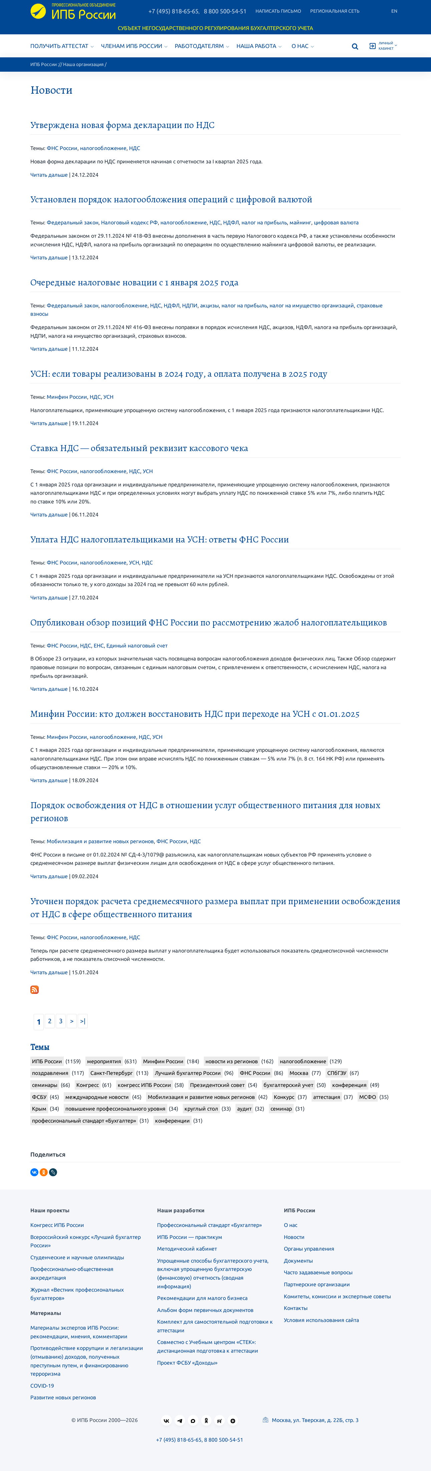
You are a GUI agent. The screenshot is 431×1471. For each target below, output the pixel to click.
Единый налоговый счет (136, 645)
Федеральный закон (72, 222)
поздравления (50, 1073)
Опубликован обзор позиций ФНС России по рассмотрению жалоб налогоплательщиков (208, 622)
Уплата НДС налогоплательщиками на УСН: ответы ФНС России (159, 539)
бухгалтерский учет (288, 1085)
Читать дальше (49, 175)
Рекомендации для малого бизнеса (202, 1298)
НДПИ (189, 305)
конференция (349, 1085)
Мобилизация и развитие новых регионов (100, 841)
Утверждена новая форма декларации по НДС (122, 125)
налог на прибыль (264, 222)
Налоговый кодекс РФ (129, 222)
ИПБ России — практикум (189, 1237)
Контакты (296, 1308)
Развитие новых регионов (63, 1397)
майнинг (300, 222)
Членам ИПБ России (134, 46)
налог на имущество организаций (312, 305)
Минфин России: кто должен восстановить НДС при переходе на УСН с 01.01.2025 (195, 713)
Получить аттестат (62, 46)
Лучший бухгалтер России (188, 1073)
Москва (299, 1073)
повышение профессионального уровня (115, 1109)
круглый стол (201, 1109)
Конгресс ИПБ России (57, 1225)
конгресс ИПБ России (144, 1085)
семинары (44, 1085)
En (394, 11)
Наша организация (83, 64)
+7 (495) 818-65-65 (173, 11)
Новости (294, 1237)
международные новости (97, 1097)
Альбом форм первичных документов (205, 1310)
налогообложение (103, 148)
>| (82, 1021)
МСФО (367, 1097)
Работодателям (202, 46)
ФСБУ (39, 1097)
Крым (39, 1109)
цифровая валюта (336, 222)
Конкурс (284, 1097)
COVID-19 (42, 1386)
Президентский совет (217, 1085)
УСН (108, 397)
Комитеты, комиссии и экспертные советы (337, 1296)
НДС (134, 148)
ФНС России (62, 148)
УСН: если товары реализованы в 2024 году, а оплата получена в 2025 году (178, 373)
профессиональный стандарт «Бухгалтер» (84, 1121)
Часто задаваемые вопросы (318, 1272)
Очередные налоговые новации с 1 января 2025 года (134, 282)
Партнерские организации (317, 1284)
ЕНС (99, 645)
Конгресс (87, 1085)
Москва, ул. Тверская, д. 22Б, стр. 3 (311, 1420)
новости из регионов (231, 1061)
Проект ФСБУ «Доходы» (187, 1363)
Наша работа (259, 46)
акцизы (209, 305)
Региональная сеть (335, 11)
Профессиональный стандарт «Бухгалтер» (209, 1225)
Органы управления (309, 1249)
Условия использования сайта (321, 1320)
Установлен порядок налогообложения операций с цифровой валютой (171, 199)
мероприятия (104, 1061)
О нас (303, 46)
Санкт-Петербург (111, 1073)
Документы (298, 1261)
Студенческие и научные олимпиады (77, 1257)
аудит (244, 1109)
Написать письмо (278, 11)
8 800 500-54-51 (225, 11)
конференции (172, 1121)
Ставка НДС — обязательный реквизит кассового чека (139, 448)
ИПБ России (43, 64)
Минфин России (67, 397)
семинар (281, 1109)
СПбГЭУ (336, 1073)
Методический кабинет (187, 1249)
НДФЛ (231, 222)
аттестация (326, 1097)
